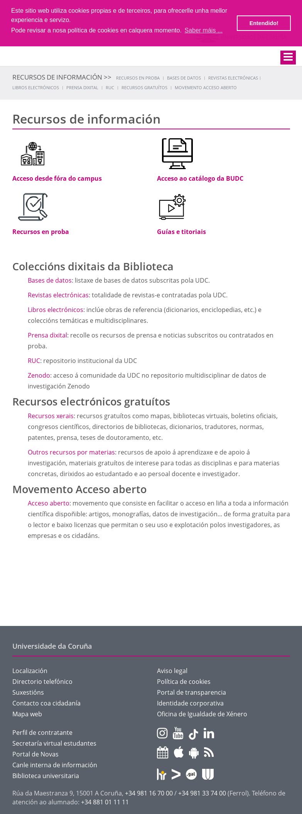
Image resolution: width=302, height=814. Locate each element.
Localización (29, 670)
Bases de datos (184, 78)
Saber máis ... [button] (203, 30)
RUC (110, 87)
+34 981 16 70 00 (149, 793)
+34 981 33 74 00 (202, 793)
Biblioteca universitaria (45, 776)
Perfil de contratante (42, 732)
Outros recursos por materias (71, 452)
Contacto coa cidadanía (46, 703)
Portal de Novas (35, 754)
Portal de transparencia (191, 692)
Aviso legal (172, 670)
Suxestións (28, 692)
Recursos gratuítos (144, 87)
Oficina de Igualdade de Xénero (202, 714)
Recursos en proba (138, 78)
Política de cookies (184, 681)
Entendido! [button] (264, 23)
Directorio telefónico (42, 681)
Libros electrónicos (35, 87)
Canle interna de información (54, 765)
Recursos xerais (51, 416)
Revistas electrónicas (233, 78)
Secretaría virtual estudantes (54, 743)
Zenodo (39, 375)
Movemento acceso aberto (206, 87)
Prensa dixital (82, 87)
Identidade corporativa (190, 703)
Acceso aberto (48, 503)
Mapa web (27, 714)
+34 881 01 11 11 (105, 802)
